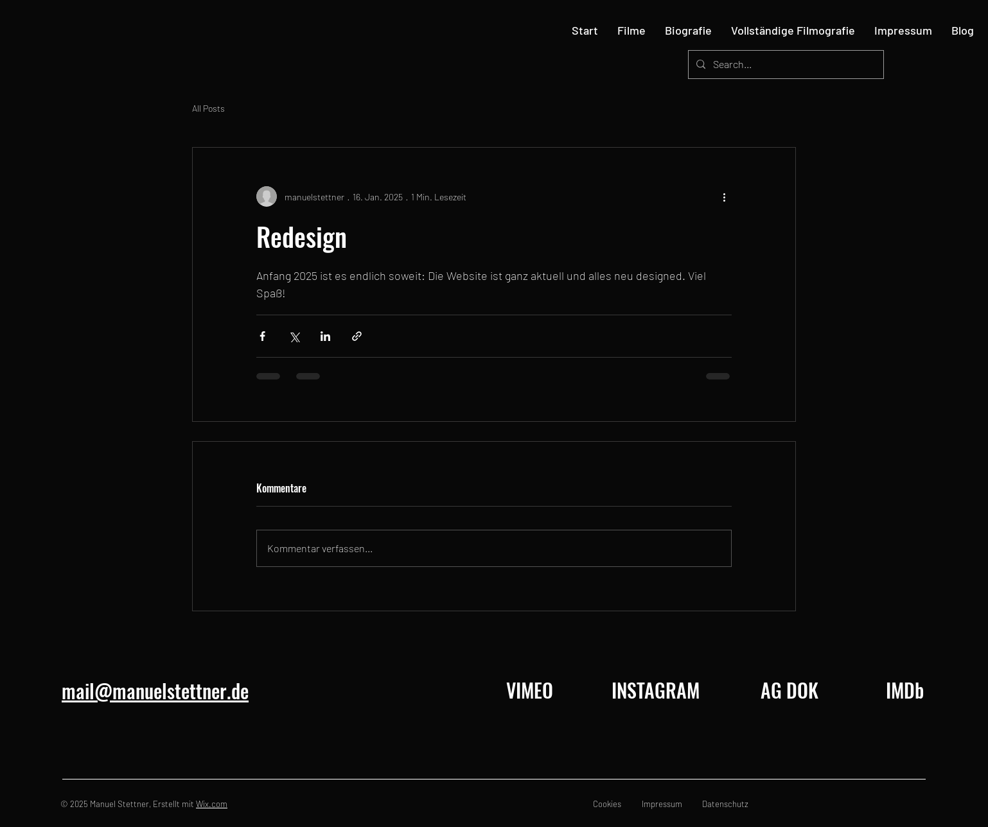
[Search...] (784, 64)
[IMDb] (904, 690)
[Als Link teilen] (357, 336)
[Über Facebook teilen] (262, 336)
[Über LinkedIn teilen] (325, 336)
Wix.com (211, 804)
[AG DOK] (789, 690)
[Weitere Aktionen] (724, 196)
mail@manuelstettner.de (155, 690)
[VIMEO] (529, 690)
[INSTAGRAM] (655, 690)
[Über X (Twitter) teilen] (294, 336)
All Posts (208, 108)
